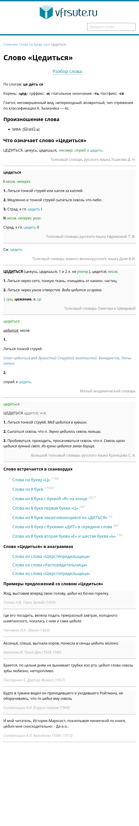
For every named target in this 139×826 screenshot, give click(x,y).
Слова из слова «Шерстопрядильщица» (51, 573)
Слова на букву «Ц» (34, 44)
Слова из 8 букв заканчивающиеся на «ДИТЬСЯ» (59, 517)
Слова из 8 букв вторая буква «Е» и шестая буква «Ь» (64, 536)
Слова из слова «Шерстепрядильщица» (51, 556)
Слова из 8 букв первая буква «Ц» (45, 508)
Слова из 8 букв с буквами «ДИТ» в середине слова (62, 526)
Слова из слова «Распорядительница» (49, 565)
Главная (9, 44)
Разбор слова (67, 71)
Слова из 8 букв (27, 489)
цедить (96, 150)
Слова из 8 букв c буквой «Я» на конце (49, 498)
